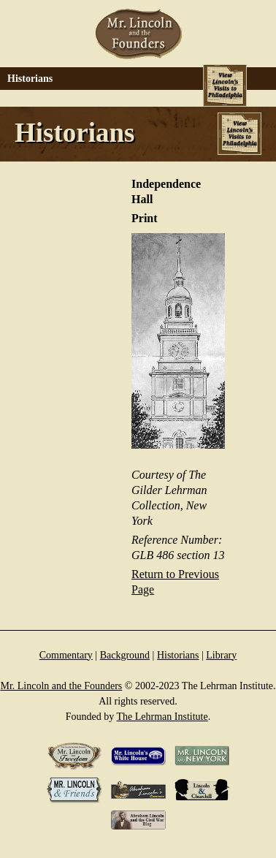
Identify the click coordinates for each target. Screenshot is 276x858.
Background (125, 655)
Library (221, 655)
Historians (178, 655)
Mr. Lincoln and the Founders (61, 685)
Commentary (66, 655)
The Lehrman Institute (162, 716)
